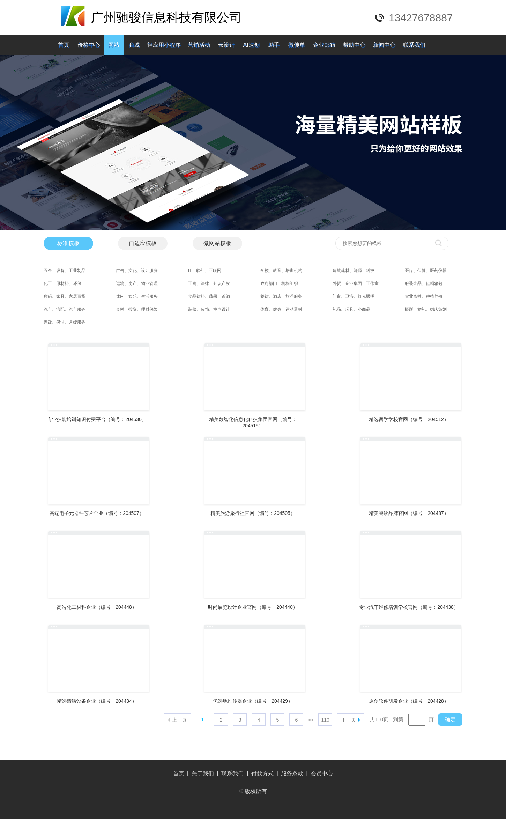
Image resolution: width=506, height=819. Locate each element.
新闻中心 (384, 45)
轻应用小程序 (164, 45)
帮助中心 (354, 45)
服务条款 (292, 773)
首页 (63, 45)
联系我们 (414, 45)
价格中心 (88, 45)
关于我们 (203, 773)
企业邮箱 (324, 45)
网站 (113, 45)
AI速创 (251, 45)
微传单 (296, 45)
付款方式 (262, 773)
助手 (274, 45)
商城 (134, 45)
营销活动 (199, 45)
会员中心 (322, 773)
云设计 (226, 45)
